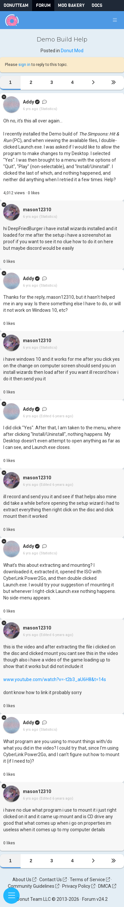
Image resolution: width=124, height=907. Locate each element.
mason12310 (37, 210)
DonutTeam (16, 5)
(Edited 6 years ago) (56, 416)
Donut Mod (72, 50)
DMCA (107, 886)
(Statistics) (48, 109)
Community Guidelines (33, 886)
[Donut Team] (12, 20)
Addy (28, 102)
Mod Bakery (71, 5)
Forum (43, 5)
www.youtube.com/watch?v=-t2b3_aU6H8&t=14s (54, 679)
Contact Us (53, 879)
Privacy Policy (78, 886)
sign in (24, 64)
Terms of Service (90, 879)
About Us (24, 879)
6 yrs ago (30, 109)
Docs (97, 5)
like (34, 193)
